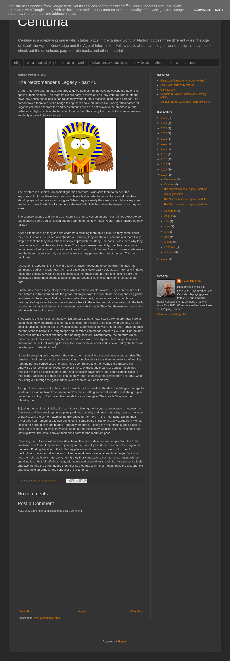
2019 (164, 148)
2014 (164, 174)
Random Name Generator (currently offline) (185, 101)
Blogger (121, 641)
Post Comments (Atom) (47, 617)
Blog (17, 62)
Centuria (43, 21)
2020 (164, 143)
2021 (164, 138)
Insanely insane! (173, 194)
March (168, 241)
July (167, 221)
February (170, 247)
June (167, 226)
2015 (164, 169)
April (167, 236)
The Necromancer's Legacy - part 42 (185, 189)
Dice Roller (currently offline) (177, 85)
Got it (219, 9)
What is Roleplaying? (41, 62)
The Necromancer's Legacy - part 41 (185, 199)
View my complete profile (171, 314)
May (167, 231)
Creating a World (74, 62)
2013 (164, 258)
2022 (164, 133)
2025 (164, 117)
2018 (164, 154)
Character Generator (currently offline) (182, 80)
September (171, 210)
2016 (164, 164)
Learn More (202, 9)
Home (81, 611)
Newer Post (26, 611)
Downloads (141, 62)
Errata (174, 62)
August (168, 216)
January (169, 252)
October (169, 184)
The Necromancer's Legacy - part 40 (185, 204)
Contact (189, 62)
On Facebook (168, 89)
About (159, 62)
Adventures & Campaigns (109, 62)
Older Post (136, 611)
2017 (164, 159)
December (170, 179)
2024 (164, 123)
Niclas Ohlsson (191, 281)
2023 (164, 128)
